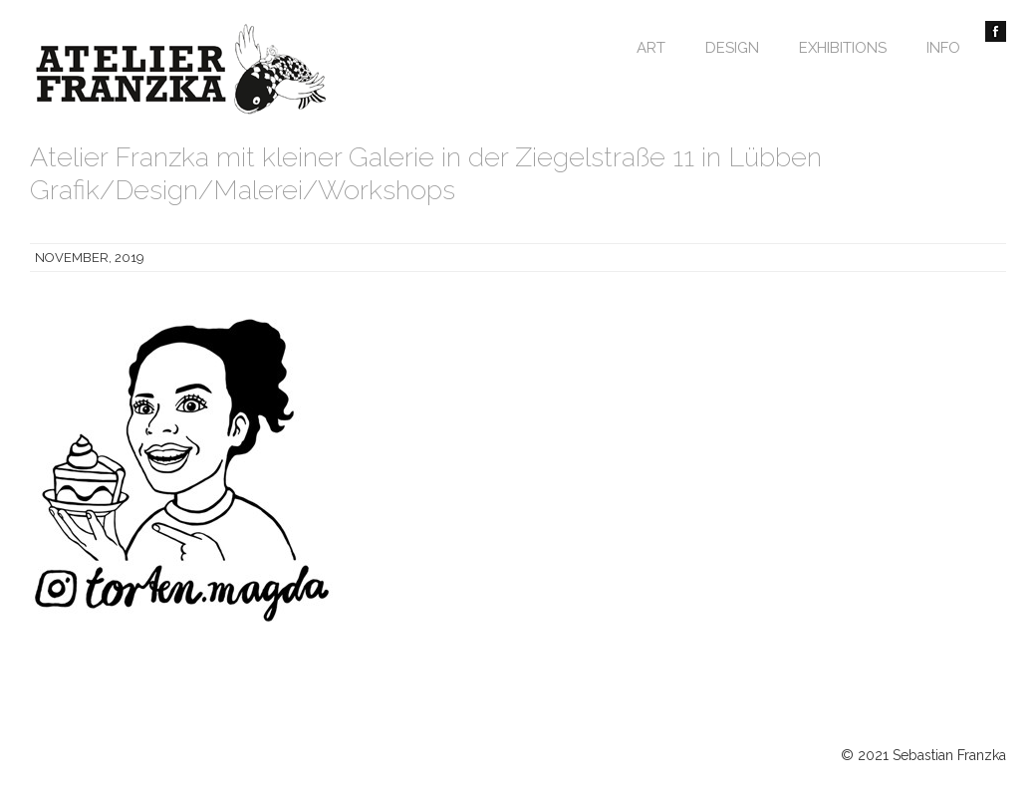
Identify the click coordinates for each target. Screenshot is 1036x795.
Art (651, 48)
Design (732, 48)
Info (943, 48)
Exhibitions (843, 48)
